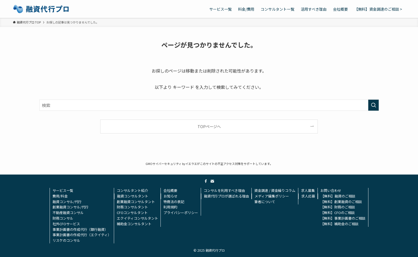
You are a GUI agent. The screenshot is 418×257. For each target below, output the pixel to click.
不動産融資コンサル (68, 212)
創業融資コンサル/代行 (71, 206)
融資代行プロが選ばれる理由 (226, 196)
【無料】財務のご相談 (337, 206)
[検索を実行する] (373, 105)
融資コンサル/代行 (67, 201)
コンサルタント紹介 (132, 190)
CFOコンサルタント (132, 212)
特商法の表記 (173, 201)
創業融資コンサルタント (136, 201)
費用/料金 (60, 196)
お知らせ (171, 196)
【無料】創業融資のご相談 (341, 201)
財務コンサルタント (132, 206)
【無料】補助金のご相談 (339, 223)
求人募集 (308, 190)
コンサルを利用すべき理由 (224, 190)
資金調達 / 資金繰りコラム (274, 190)
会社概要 (170, 190)
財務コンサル (63, 218)
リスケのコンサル (66, 240)
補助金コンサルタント (134, 223)
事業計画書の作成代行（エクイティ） (82, 234)
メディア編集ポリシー (272, 196)
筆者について (264, 201)
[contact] (212, 181)
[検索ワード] (209, 105)
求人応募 (308, 196)
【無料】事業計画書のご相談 (342, 218)
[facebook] (205, 181)
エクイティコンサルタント (137, 218)
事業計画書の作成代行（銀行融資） (80, 229)
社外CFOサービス (66, 223)
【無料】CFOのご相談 (337, 212)
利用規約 (170, 206)
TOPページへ (209, 126)
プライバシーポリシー (180, 212)
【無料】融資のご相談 (338, 196)
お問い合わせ (330, 190)
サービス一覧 (63, 190)
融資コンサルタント (132, 196)
